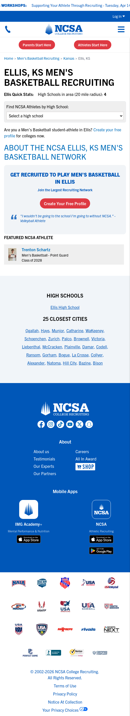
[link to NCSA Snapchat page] (89, 424)
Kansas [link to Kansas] (68, 58)
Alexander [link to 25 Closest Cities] (36, 362)
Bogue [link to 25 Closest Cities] (64, 354)
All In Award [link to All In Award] (85, 458)
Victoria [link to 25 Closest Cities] (98, 338)
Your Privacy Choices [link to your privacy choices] (60, 709)
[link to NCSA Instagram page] (51, 424)
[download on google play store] (101, 550)
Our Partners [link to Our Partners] (45, 473)
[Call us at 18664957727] (8, 29)
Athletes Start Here (92, 45)
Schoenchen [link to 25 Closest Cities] (35, 338)
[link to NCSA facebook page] (41, 424)
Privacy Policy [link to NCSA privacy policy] (65, 693)
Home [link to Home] (8, 58)
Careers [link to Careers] (82, 451)
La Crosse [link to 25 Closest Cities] (80, 354)
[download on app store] (29, 539)
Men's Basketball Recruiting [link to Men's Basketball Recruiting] (38, 58)
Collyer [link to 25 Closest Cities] (97, 354)
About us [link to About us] (41, 451)
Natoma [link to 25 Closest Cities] (54, 362)
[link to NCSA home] (65, 408)
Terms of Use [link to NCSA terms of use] (65, 685)
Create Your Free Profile (65, 203)
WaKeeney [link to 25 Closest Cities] (94, 330)
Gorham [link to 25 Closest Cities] (49, 354)
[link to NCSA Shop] (85, 466)
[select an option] (65, 116)
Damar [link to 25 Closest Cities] (88, 346)
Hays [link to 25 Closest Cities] (45, 330)
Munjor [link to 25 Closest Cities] (58, 330)
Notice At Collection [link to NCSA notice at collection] (65, 701)
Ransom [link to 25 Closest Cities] (33, 354)
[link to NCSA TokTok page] (60, 424)
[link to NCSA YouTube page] (70, 424)
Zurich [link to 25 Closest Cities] (54, 338)
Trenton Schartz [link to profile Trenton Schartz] (36, 249)
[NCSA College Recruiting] (64, 29)
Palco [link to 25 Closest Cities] (66, 338)
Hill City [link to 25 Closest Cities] (69, 362)
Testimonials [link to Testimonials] (44, 458)
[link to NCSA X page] (79, 424)
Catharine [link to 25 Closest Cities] (74, 330)
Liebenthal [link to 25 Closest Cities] (31, 346)
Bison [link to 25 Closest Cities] (98, 362)
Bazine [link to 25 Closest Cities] (85, 362)
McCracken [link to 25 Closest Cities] (52, 346)
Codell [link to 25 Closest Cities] (101, 346)
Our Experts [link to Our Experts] (44, 466)
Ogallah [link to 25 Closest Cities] (32, 330)
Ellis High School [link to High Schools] (65, 307)
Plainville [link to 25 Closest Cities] (72, 346)
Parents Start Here (37, 45)
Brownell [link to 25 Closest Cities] (81, 338)
